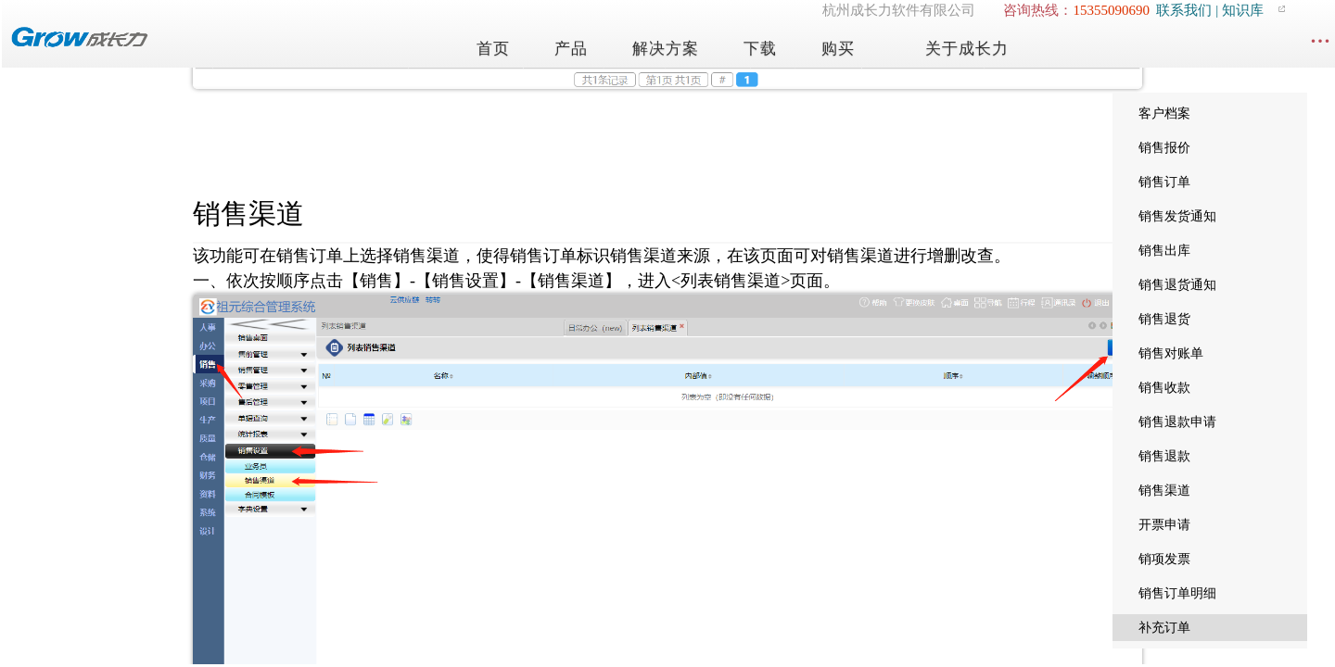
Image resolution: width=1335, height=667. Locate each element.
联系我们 (1184, 10)
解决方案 (665, 48)
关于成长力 (967, 48)
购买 (838, 48)
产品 (571, 48)
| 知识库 (1238, 10)
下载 (760, 48)
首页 (493, 48)
